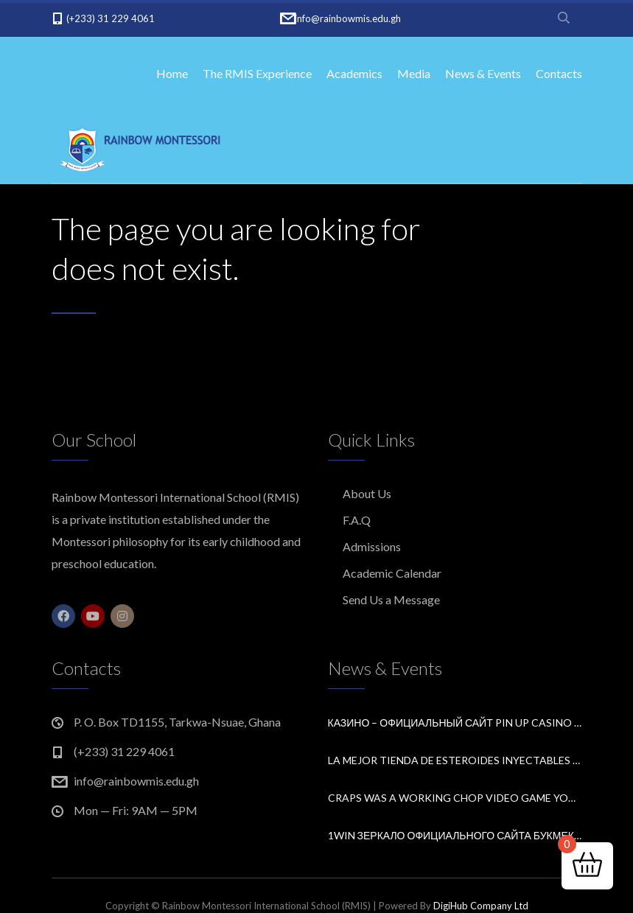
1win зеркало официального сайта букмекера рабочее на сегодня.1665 (455, 835)
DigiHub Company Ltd (480, 906)
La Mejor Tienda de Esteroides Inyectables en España (455, 760)
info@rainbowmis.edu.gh (348, 18)
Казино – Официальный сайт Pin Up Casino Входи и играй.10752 (455, 722)
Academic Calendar (392, 573)
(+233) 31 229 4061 (110, 18)
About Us (367, 493)
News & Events (483, 73)
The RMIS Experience (257, 73)
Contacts (559, 73)
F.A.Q (357, 520)
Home (172, 73)
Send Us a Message (391, 599)
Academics (354, 73)
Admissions (372, 546)
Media (413, 73)
